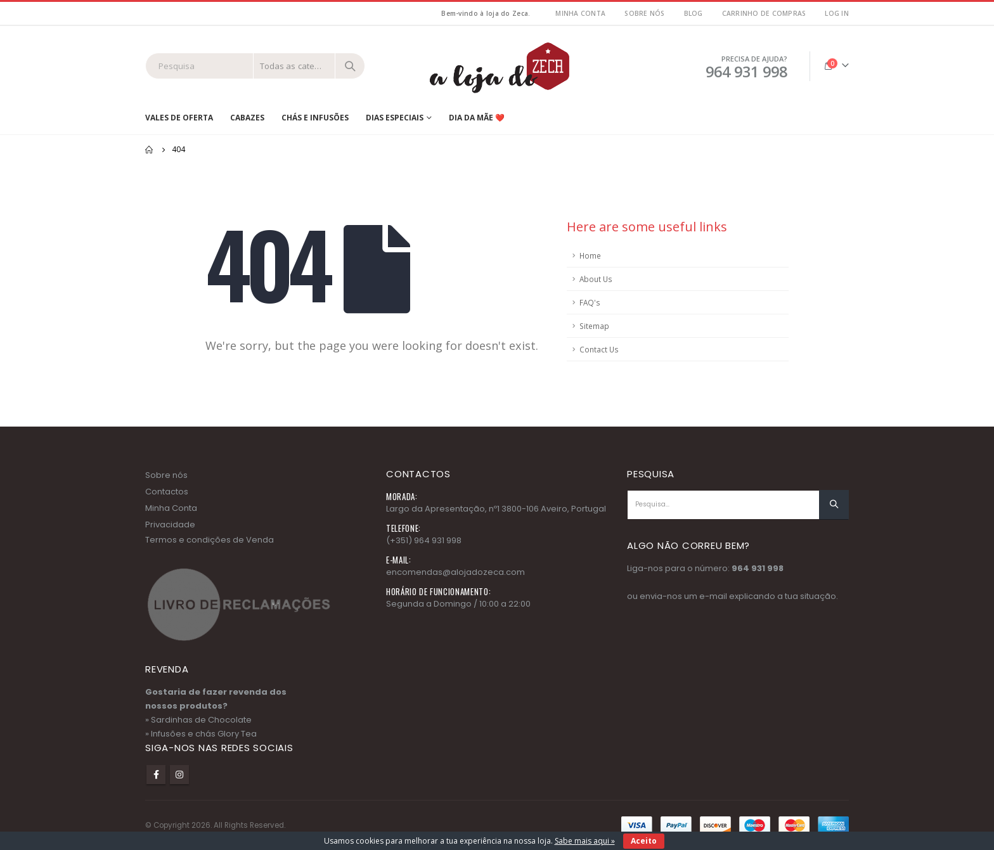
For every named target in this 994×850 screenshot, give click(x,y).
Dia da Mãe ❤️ (477, 117)
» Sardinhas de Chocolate (198, 720)
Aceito (644, 840)
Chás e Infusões (315, 117)
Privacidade (170, 524)
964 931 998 (758, 568)
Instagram (179, 774)
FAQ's (589, 302)
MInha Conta (580, 13)
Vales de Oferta (179, 117)
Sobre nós (644, 13)
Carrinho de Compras (764, 13)
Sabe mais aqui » (585, 840)
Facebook (155, 774)
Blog (693, 13)
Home (590, 255)
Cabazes (247, 117)
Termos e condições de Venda (209, 540)
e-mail (713, 596)
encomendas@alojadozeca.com (455, 572)
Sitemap (594, 326)
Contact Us (599, 349)
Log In (837, 13)
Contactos (166, 492)
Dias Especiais (394, 117)
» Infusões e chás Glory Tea (201, 734)
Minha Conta (171, 508)
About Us (595, 279)
